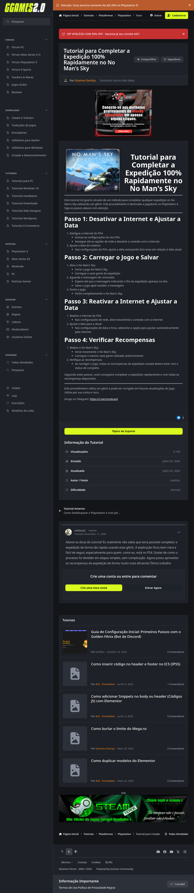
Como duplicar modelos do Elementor (123, 760)
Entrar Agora (153, 588)
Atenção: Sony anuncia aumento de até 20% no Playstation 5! (97, 5)
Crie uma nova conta (94, 588)
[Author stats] (179, 532)
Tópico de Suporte (123, 431)
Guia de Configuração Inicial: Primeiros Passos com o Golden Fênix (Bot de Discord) (136, 634)
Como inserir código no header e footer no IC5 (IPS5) (135, 664)
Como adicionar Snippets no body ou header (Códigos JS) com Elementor (136, 698)
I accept (177, 884)
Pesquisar (15, 22)
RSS (109, 862)
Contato (82, 862)
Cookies (96, 862)
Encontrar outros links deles (117, 80)
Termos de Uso (68, 887)
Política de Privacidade (92, 887)
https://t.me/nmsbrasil (104, 399)
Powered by (114, 869)
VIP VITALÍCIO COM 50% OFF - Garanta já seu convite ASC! (101, 34)
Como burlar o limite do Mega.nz (119, 728)
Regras (111, 887)
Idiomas (67, 862)
